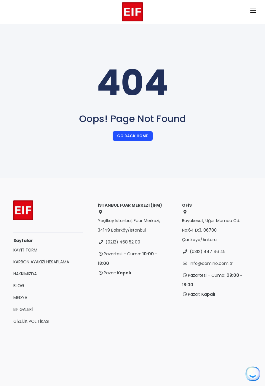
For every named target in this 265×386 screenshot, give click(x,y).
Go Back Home (132, 135)
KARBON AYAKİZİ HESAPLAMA (41, 262)
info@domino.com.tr (211, 263)
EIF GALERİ (23, 309)
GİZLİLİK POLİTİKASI (31, 321)
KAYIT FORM (25, 250)
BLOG (18, 286)
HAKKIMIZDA (25, 274)
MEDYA (20, 297)
